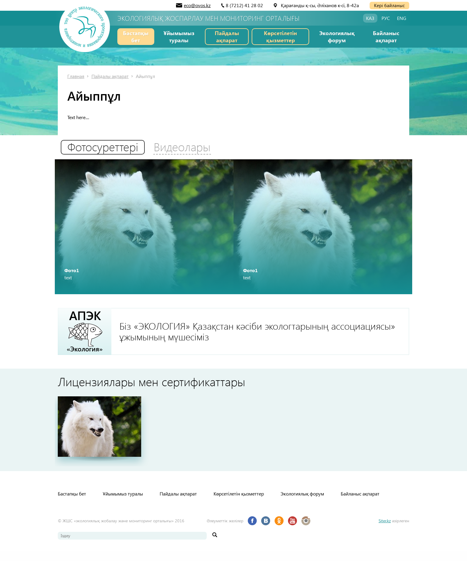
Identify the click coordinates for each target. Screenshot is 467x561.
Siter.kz (385, 531)
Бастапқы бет (136, 36)
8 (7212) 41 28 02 (244, 5)
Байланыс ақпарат (386, 36)
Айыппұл (145, 76)
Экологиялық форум (337, 36)
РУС (386, 18)
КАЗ (370, 18)
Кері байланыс (389, 5)
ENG (401, 18)
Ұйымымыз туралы (179, 36)
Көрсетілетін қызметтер (280, 36)
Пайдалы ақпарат (227, 36)
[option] (144, 231)
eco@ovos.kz (197, 5)
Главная (75, 76)
